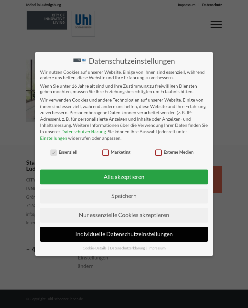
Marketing (116, 152)
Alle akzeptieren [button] (124, 176)
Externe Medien (174, 152)
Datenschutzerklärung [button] (128, 248)
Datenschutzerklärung (83, 131)
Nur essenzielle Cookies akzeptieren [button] (124, 214)
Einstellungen (53, 137)
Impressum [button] (157, 248)
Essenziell (64, 152)
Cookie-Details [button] (95, 248)
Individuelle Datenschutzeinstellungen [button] (124, 233)
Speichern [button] (124, 195)
